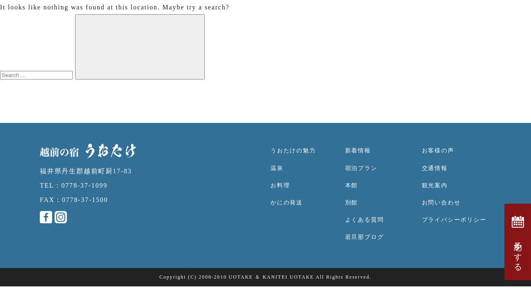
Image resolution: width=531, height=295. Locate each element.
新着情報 (358, 151)
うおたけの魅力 (293, 151)
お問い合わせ (441, 203)
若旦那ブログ (364, 237)
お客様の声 (438, 151)
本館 (351, 185)
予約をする (518, 242)
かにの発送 (286, 203)
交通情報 (435, 168)
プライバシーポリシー (454, 220)
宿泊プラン (361, 168)
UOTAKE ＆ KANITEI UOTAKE (271, 277)
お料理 (280, 185)
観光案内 (435, 185)
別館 (351, 203)
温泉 (277, 168)
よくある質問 (364, 220)
